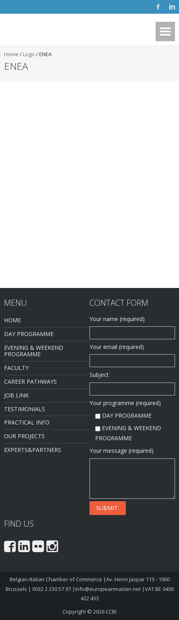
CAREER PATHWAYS (30, 381)
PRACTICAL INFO (27, 422)
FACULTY (16, 368)
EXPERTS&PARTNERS (32, 450)
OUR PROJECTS (24, 436)
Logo (29, 54)
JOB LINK (16, 395)
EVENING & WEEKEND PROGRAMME (33, 351)
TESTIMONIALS (24, 409)
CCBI (111, 611)
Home (11, 54)
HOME (12, 320)
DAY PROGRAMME (29, 334)
